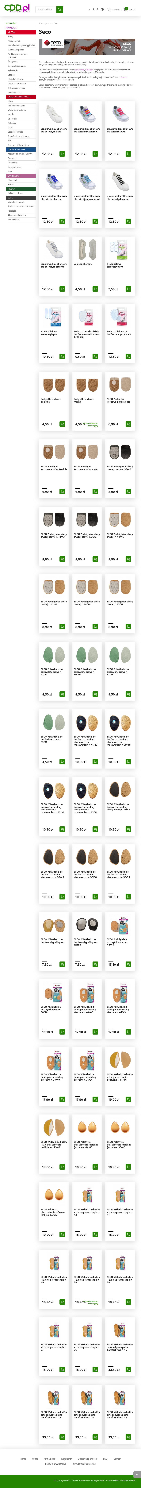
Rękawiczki (13, 70)
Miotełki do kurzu (15, 79)
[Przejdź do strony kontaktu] (113, 10)
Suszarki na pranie (16, 49)
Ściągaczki (12, 61)
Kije (9, 140)
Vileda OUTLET (15, 92)
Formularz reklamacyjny (84, 1463)
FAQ (105, 1458)
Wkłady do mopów (16, 105)
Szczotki (11, 74)
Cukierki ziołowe (15, 193)
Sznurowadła (13, 219)
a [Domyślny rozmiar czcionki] (89, 10)
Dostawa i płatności (87, 1458)
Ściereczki (12, 118)
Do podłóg (12, 162)
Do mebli (12, 158)
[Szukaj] (59, 9)
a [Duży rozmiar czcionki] (97, 9)
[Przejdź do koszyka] (129, 10)
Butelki (11, 184)
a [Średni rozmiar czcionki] (93, 9)
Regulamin (66, 1458)
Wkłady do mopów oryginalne (21, 45)
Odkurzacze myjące (16, 88)
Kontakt (117, 1458)
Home (23, 1458)
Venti (133, 1480)
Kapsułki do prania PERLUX (20, 153)
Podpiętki (12, 210)
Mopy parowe (14, 41)
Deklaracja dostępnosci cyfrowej (84, 1480)
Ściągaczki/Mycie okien (18, 145)
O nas (35, 1458)
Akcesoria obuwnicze (17, 215)
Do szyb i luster (15, 167)
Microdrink (12, 180)
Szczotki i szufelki (15, 132)
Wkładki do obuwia (16, 202)
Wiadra (11, 114)
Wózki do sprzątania (17, 110)
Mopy (10, 36)
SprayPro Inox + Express (18, 136)
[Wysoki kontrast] (102, 9)
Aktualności (49, 1458)
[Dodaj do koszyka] (62, 154)
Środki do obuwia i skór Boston (21, 206)
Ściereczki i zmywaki (17, 66)
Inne (10, 171)
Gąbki (10, 127)
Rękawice (12, 123)
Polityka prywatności (55, 1463)
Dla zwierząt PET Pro (17, 83)
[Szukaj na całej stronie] (45, 9)
